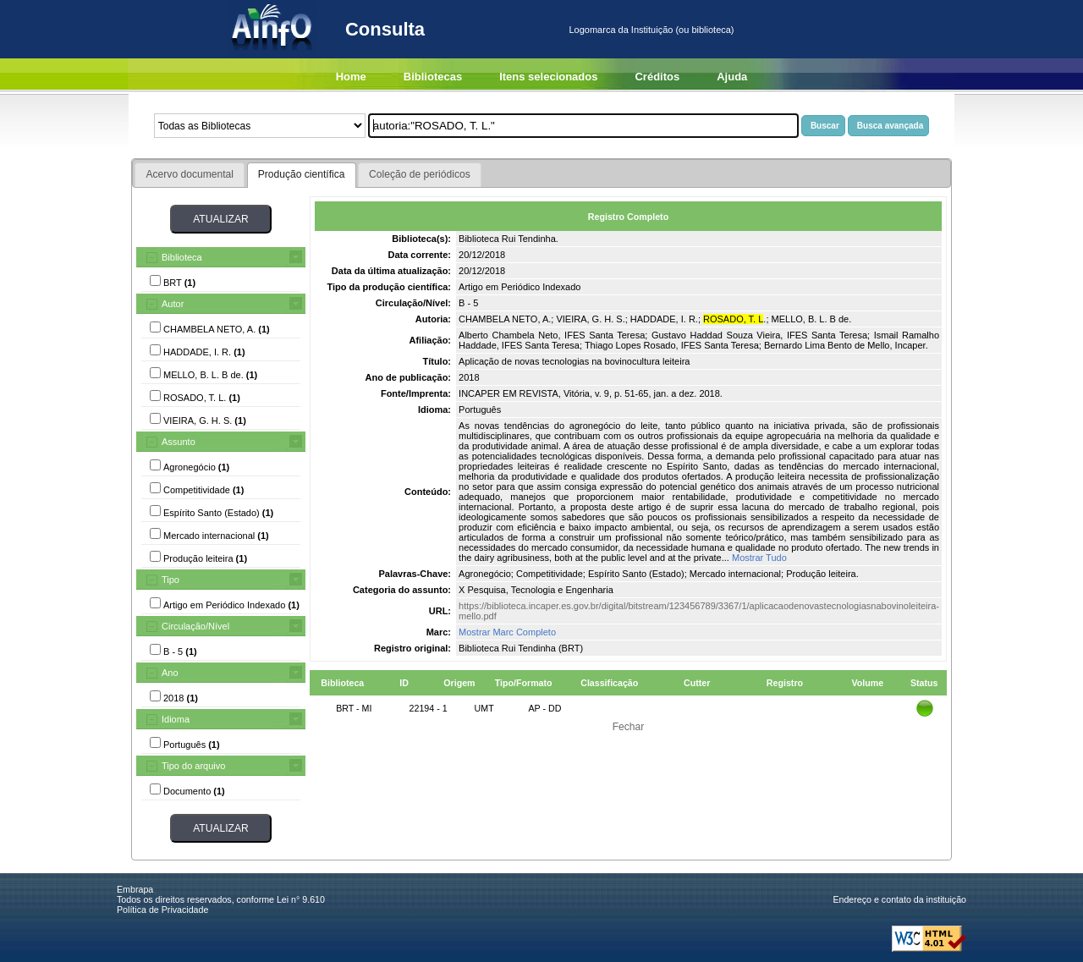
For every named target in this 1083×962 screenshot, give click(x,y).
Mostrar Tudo (759, 557)
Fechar (629, 727)
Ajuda (732, 76)
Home (351, 76)
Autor (173, 304)
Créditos (657, 76)
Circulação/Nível (195, 626)
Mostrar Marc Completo (507, 632)
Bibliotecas (433, 76)
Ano (170, 673)
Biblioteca (182, 257)
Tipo (170, 579)
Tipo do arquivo (193, 766)
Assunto (178, 442)
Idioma (176, 719)
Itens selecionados (548, 76)
